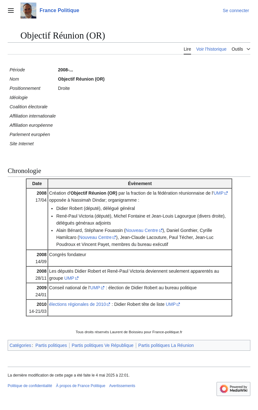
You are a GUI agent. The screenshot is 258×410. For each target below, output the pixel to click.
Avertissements (122, 386)
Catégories (20, 345)
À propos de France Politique (80, 386)
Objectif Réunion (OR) (93, 193)
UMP (219, 193)
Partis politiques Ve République (103, 345)
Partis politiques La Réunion (166, 345)
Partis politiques (51, 345)
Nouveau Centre (142, 230)
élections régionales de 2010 (77, 304)
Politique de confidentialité (30, 386)
